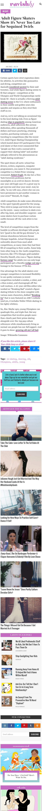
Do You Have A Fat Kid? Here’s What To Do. (21, 776)
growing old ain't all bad (27, 330)
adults (15, 361)
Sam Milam (18, 659)
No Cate (5, 11)
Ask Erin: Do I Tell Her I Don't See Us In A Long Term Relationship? (27, 687)
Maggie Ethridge (20, 679)
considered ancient (18, 86)
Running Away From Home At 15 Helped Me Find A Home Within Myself (27, 672)
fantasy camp (7, 260)
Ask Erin (21, 787)
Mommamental (21, 746)
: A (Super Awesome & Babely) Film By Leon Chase (20, 555)
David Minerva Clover (21, 651)
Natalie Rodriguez (20, 706)
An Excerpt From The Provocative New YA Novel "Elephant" (26, 700)
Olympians (6, 361)
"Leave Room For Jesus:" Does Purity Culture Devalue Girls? (19, 591)
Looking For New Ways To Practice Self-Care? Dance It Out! (19, 519)
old (28, 358)
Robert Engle (17, 174)
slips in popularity (16, 121)
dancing (22, 358)
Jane (7, 67)
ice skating (12, 358)
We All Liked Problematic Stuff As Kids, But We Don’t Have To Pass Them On (28, 644)
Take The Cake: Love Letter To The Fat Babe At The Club (20, 444)
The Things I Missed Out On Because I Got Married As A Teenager (18, 627)
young (22, 361)
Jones (10, 67)
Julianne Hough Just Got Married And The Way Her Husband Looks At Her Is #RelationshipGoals (20, 482)
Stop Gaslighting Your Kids (26, 656)
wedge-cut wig (32, 262)
